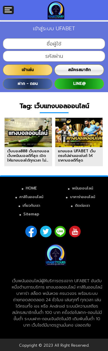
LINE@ (79, 84)
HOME (31, 188)
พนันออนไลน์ (82, 188)
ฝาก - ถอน (28, 84)
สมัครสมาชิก (79, 70)
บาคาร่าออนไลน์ (82, 197)
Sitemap (31, 214)
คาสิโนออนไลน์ (31, 197)
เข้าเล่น (28, 70)
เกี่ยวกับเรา (31, 205)
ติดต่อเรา (82, 205)
